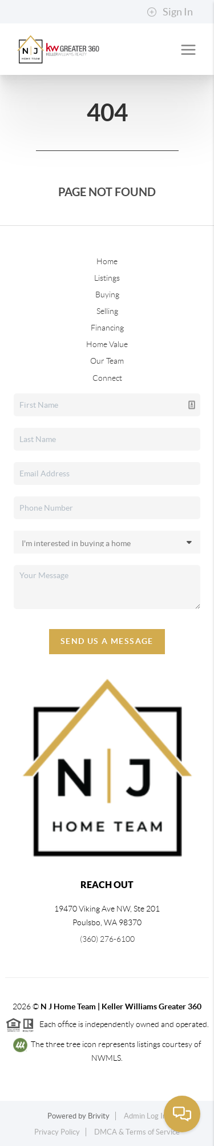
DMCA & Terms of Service (137, 1132)
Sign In (170, 12)
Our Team (107, 360)
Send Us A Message (107, 641)
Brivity (99, 1116)
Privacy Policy (57, 1132)
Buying (107, 294)
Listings (107, 277)
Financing (107, 327)
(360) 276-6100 (107, 939)
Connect (107, 378)
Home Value (107, 344)
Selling (107, 311)
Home (107, 261)
